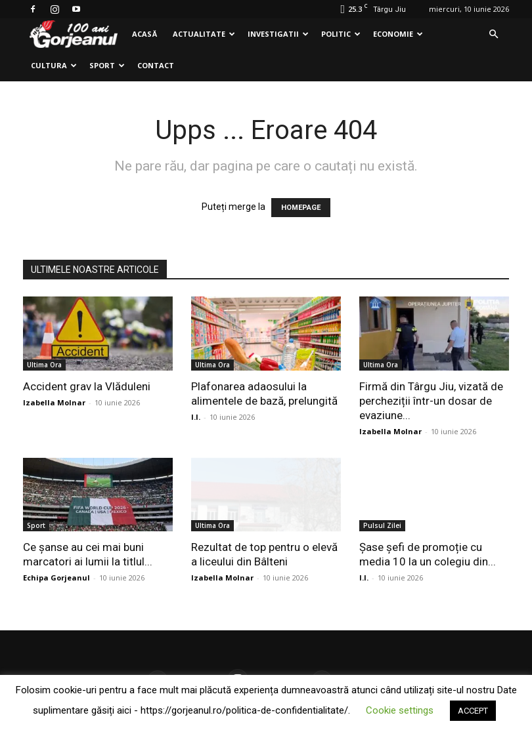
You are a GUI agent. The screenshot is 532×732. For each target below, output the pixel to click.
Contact (155, 65)
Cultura (54, 65)
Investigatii (278, 34)
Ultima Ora (44, 364)
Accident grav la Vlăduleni (86, 386)
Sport (107, 65)
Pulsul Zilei (382, 525)
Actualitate (204, 34)
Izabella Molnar (54, 402)
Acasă (144, 34)
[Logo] (73, 34)
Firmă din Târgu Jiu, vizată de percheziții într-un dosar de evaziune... (431, 401)
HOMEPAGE (301, 207)
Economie (398, 34)
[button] (493, 34)
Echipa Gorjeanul (56, 577)
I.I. (195, 417)
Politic (341, 34)
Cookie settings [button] (399, 710)
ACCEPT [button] (473, 711)
